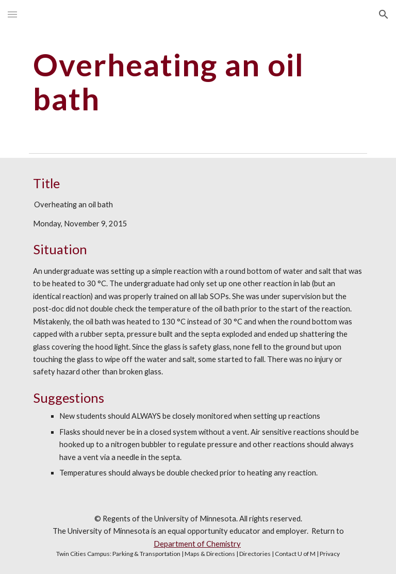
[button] (12, 14)
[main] (198, 81)
